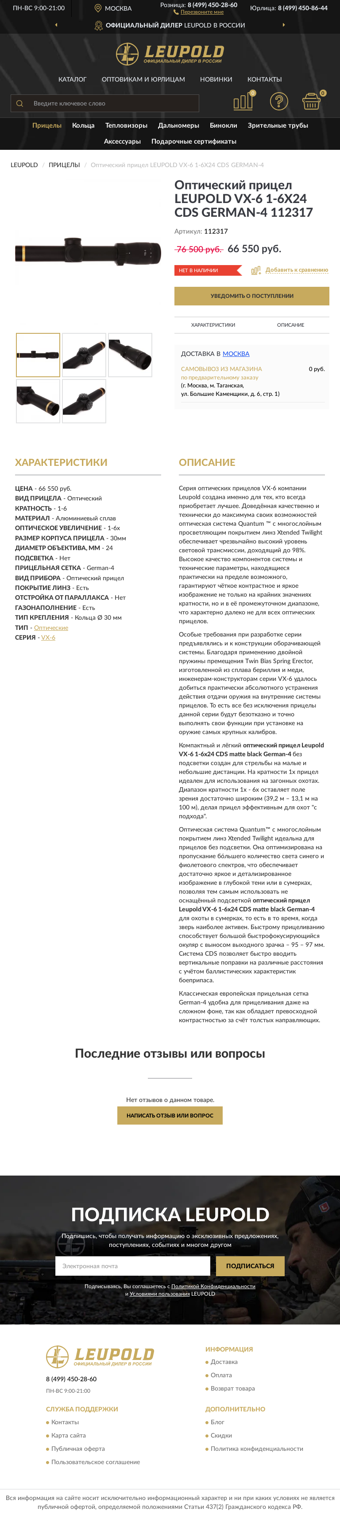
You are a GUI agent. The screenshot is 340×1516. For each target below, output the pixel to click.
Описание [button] (290, 325)
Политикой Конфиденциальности (213, 1286)
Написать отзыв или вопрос (170, 1115)
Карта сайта (68, 1436)
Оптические (51, 628)
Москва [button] (236, 354)
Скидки (221, 1436)
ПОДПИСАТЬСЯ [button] (250, 1266)
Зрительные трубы (278, 125)
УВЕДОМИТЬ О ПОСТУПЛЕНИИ (252, 296)
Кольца (83, 125)
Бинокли (223, 125)
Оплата (221, 1376)
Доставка (224, 1363)
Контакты (264, 80)
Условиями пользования (160, 1294)
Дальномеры (178, 125)
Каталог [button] (72, 80)
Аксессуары (122, 141)
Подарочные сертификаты (193, 141)
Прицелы (47, 125)
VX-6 (48, 638)
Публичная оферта (78, 1449)
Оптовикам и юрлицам (143, 80)
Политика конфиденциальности (257, 1449)
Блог (217, 1422)
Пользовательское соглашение (95, 1462)
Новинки (216, 80)
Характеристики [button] (213, 325)
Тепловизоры (126, 125)
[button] (199, 11)
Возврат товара (233, 1389)
